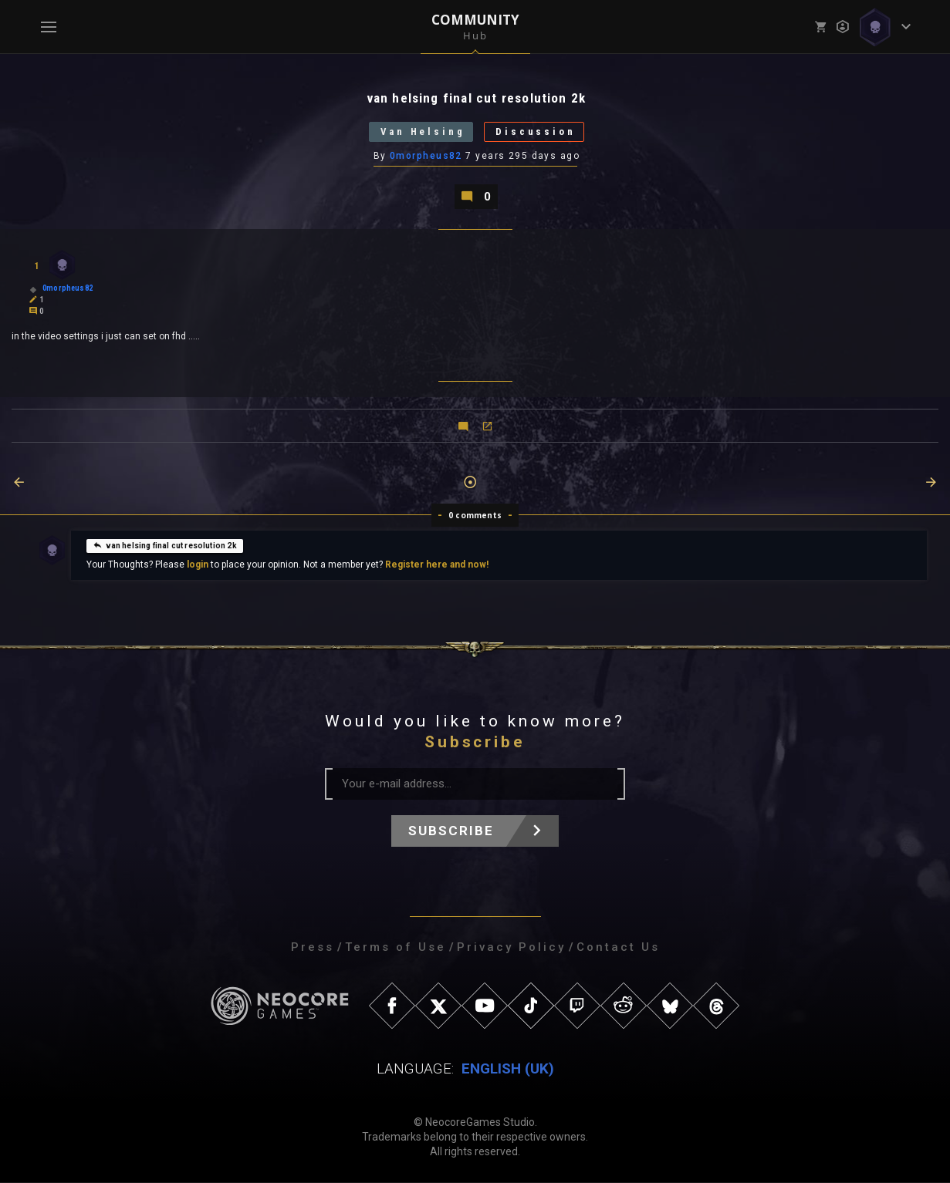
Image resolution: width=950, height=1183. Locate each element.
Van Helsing (421, 132)
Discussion (536, 132)
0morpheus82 (426, 156)
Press (312, 948)
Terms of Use (395, 948)
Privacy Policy (511, 948)
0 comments (475, 516)
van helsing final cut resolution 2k (164, 545)
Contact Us (618, 948)
